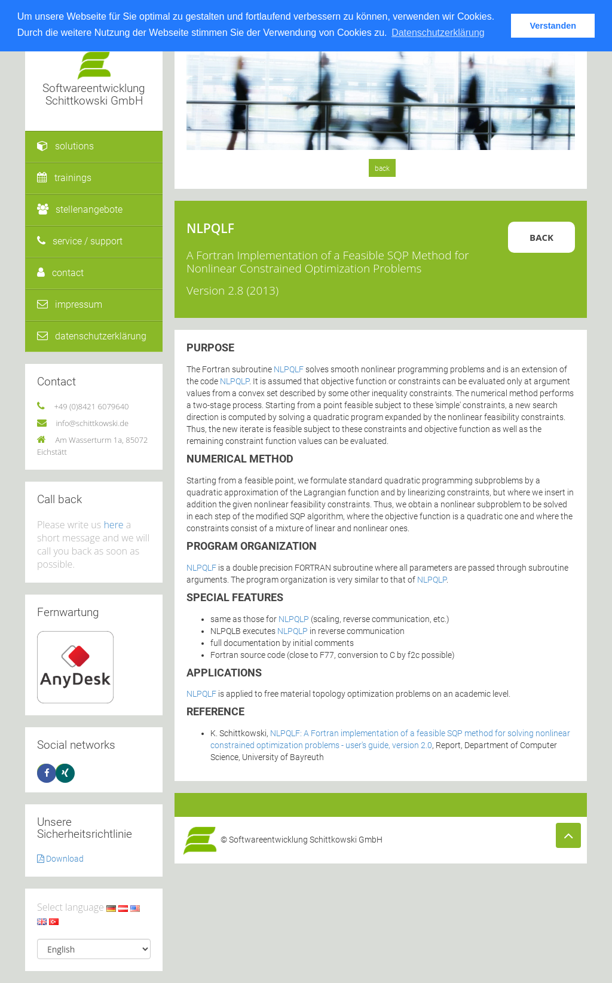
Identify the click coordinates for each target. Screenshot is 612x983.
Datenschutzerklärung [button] (438, 32)
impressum (69, 304)
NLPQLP (234, 381)
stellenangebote (80, 209)
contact (60, 272)
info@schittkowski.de (92, 423)
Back (541, 237)
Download (60, 858)
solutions (65, 146)
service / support (80, 241)
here (113, 524)
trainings (64, 177)
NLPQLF (289, 369)
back (382, 168)
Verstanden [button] (553, 25)
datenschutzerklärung (91, 336)
